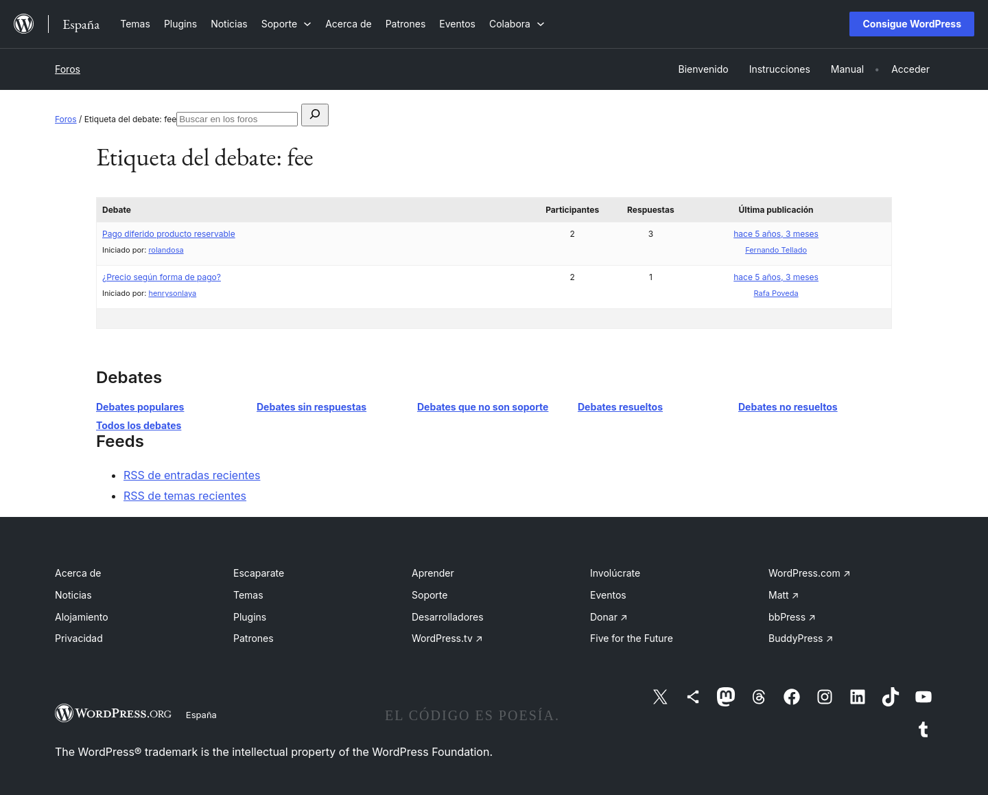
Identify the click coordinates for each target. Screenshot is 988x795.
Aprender (433, 573)
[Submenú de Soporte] (286, 23)
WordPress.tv (447, 638)
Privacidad (79, 638)
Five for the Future (631, 638)
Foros (67, 69)
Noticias (73, 595)
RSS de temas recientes (185, 496)
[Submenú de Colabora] (517, 23)
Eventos (608, 595)
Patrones (253, 638)
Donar (609, 617)
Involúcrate (615, 573)
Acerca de (78, 573)
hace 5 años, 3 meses (776, 234)
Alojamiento (81, 617)
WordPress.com (809, 573)
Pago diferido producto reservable (168, 234)
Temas (248, 595)
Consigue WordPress (911, 24)
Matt (783, 595)
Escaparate (258, 573)
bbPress (792, 617)
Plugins (249, 617)
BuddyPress (800, 638)
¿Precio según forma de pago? (161, 277)
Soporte (429, 595)
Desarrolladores (448, 617)
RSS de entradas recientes (192, 475)
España (201, 714)
